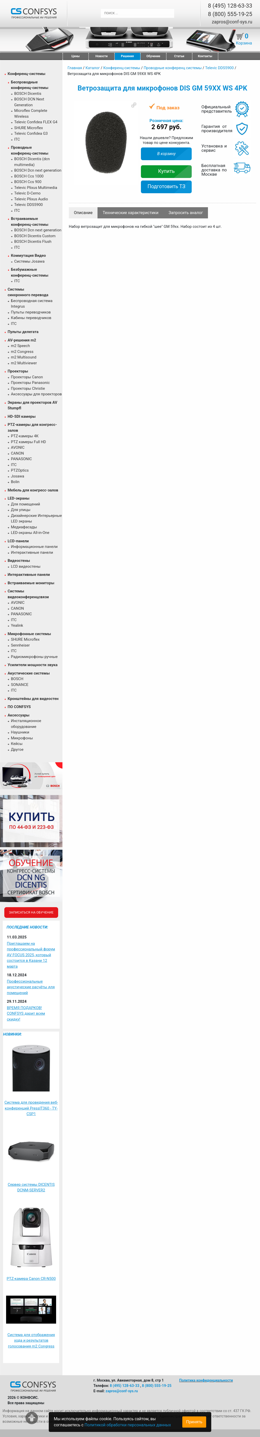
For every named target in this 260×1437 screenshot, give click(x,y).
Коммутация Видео (28, 255)
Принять (194, 1421)
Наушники (20, 732)
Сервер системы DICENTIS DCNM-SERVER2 (31, 1187)
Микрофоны (22, 738)
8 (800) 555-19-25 (230, 14)
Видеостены (19, 560)
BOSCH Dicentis (27, 93)
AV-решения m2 (22, 340)
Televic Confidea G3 (31, 133)
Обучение (153, 56)
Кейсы (17, 743)
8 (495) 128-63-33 (230, 6)
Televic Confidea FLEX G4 (35, 122)
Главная (75, 68)
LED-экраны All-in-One (30, 532)
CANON (17, 453)
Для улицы (20, 509)
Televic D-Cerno (27, 193)
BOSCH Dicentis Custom (35, 236)
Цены (76, 56)
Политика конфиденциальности (206, 1380)
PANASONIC (21, 459)
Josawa (17, 476)
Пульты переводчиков (31, 312)
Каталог (93, 68)
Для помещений (25, 504)
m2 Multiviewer (24, 363)
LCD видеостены (25, 566)
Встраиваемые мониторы (31, 583)
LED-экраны (18, 498)
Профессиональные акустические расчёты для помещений (31, 987)
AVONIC (17, 447)
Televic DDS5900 (28, 204)
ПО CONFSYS (19, 707)
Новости (101, 56)
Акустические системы (29, 673)
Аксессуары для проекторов (36, 394)
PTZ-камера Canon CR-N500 (31, 1278)
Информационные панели (34, 546)
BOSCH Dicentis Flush (33, 241)
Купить (166, 171)
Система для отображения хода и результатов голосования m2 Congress (31, 1341)
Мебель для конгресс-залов (33, 490)
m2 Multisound (23, 357)
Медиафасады (24, 527)
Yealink (17, 625)
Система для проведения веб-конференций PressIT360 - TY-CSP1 (31, 1108)
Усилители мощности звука (32, 665)
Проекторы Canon (27, 377)
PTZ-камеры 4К (25, 436)
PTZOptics (20, 470)
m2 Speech (20, 345)
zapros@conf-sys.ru (232, 21)
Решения (127, 56)
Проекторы (18, 371)
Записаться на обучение (31, 912)
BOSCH (17, 679)
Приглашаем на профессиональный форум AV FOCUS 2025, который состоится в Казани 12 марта (31, 955)
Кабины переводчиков (31, 318)
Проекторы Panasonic (30, 382)
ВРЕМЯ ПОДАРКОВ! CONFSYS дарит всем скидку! (26, 1014)
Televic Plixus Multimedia (35, 187)
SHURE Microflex (28, 128)
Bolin (15, 482)
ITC (17, 139)
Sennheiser (20, 645)
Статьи (179, 56)
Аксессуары (18, 715)
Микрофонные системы (29, 634)
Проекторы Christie (28, 388)
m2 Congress (22, 351)
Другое (17, 749)
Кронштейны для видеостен (33, 698)
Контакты (205, 56)
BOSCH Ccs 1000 (29, 176)
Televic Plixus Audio (31, 199)
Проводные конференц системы (173, 68)
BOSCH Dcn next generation (37, 170)
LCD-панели (18, 541)
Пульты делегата (23, 332)
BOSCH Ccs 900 (27, 181)
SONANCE (19, 684)
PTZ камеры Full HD (28, 442)
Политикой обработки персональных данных (128, 1425)
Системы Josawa (29, 261)
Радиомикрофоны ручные (34, 656)
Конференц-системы (26, 73)
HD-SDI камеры (22, 416)
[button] (134, 105)
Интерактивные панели (32, 552)
